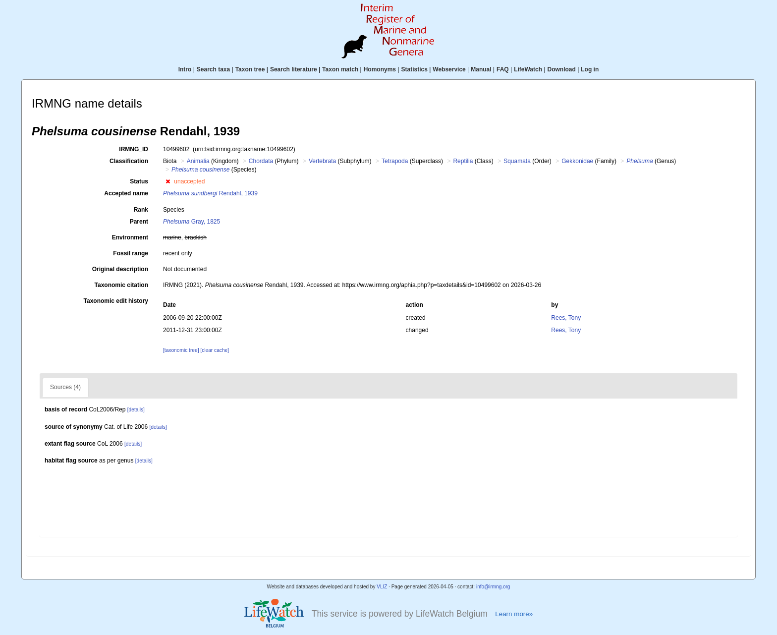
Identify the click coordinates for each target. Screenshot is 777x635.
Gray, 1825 (191, 221)
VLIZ (382, 586)
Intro (185, 69)
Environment (130, 237)
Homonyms (380, 69)
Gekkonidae (577, 161)
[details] (136, 409)
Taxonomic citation (121, 285)
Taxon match (340, 69)
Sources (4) (65, 387)
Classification (129, 161)
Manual (481, 69)
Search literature (293, 69)
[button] (167, 181)
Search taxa (213, 69)
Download (562, 69)
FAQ (503, 69)
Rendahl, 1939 (210, 193)
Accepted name (126, 193)
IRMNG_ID (133, 149)
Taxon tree (250, 69)
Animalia (198, 161)
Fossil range (130, 253)
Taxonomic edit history (116, 300)
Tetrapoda (395, 161)
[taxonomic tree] (181, 350)
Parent (139, 221)
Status (139, 181)
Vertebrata (322, 161)
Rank (141, 209)
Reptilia (463, 161)
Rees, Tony (566, 317)
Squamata (517, 161)
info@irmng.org (493, 586)
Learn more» (514, 614)
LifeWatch (528, 69)
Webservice (449, 69)
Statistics (414, 69)
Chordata (261, 161)
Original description (120, 269)
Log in (590, 69)
